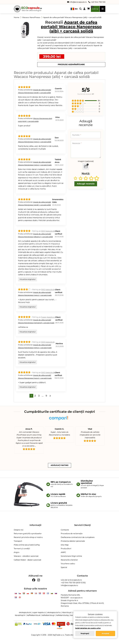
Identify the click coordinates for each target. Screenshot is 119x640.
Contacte (65, 530)
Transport (18, 541)
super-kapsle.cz (39, 612)
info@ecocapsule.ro (77, 2)
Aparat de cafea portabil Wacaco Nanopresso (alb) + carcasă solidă (72, 17)
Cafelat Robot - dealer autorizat (27, 560)
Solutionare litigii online (71, 556)
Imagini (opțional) (86, 161)
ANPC (63, 552)
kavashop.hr (20, 615)
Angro (16, 552)
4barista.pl (66, 612)
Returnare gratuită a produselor (28, 533)
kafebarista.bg (62, 615)
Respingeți (85, 633)
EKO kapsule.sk (48, 231)
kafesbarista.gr (48, 615)
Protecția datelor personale (73, 541)
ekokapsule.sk (25, 612)
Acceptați (105, 633)
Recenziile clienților (69, 560)
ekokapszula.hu (54, 612)
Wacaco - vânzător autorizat (26, 556)
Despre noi (18, 530)
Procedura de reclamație (71, 533)
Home (16, 17)
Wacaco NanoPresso (31, 17)
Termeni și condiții (22, 548)
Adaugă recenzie (86, 184)
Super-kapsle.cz (48, 317)
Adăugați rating (59, 465)
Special (64, 567)
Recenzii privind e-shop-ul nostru (28, 537)
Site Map (64, 545)
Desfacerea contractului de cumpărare (77, 537)
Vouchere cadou (68, 563)
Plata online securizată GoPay (27, 545)
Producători (66, 548)
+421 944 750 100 (96, 2)
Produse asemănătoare (71, 64)
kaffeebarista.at (33, 615)
